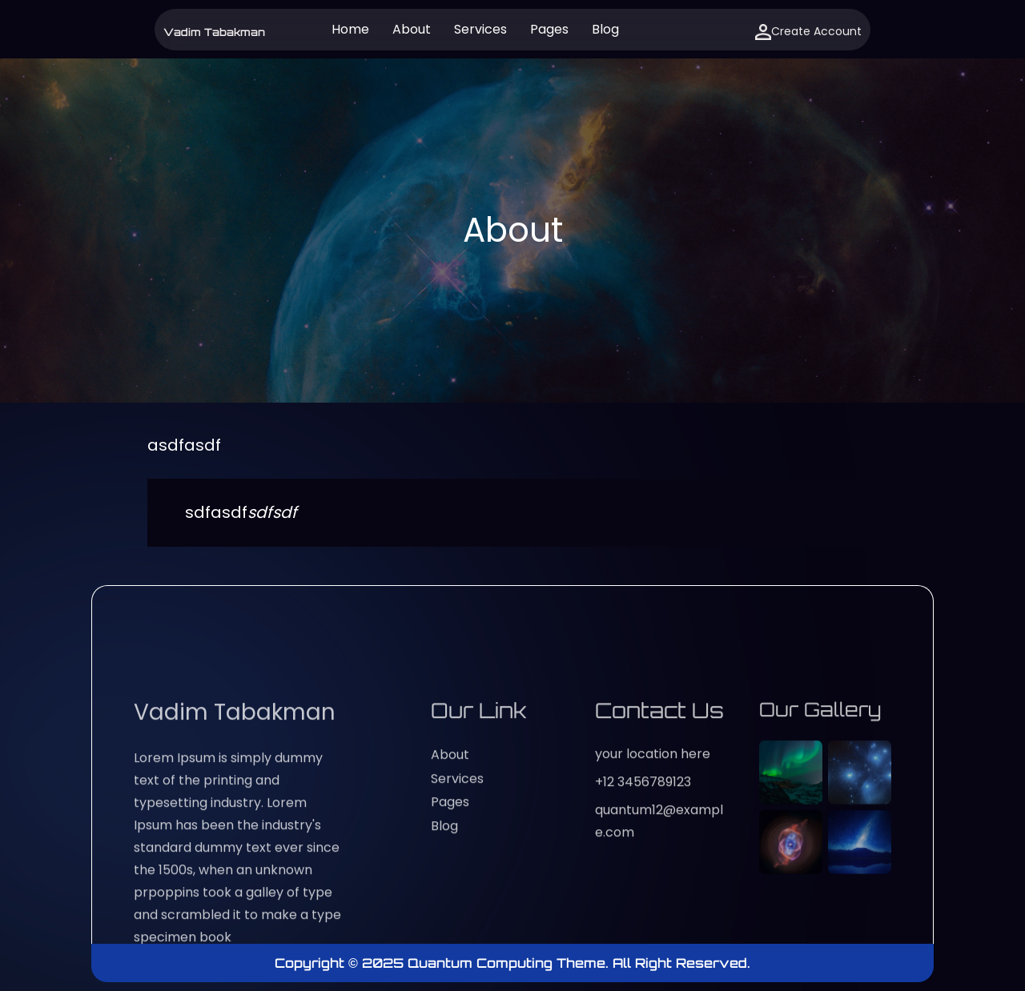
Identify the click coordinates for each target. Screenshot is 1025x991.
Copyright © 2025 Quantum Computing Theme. (444, 963)
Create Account (808, 31)
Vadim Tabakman (214, 32)
